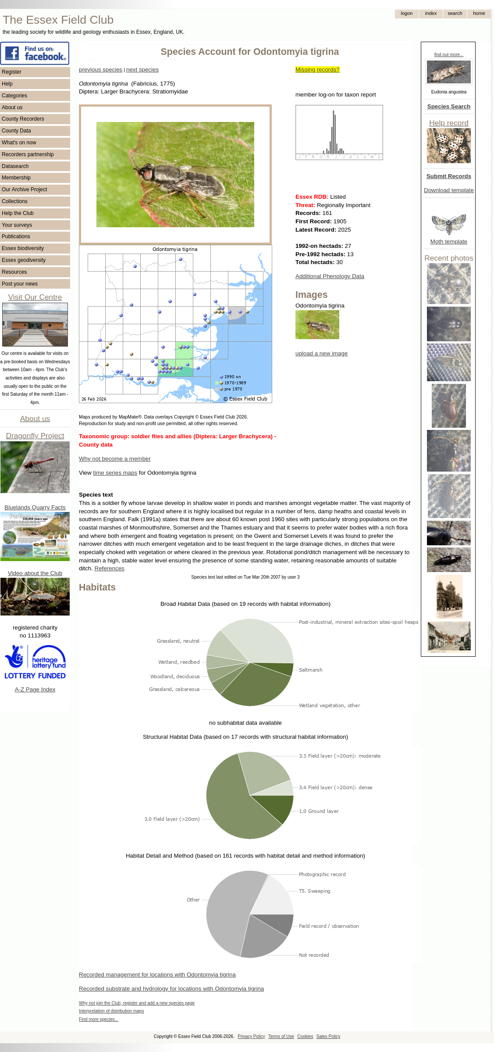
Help (7, 84)
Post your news (20, 284)
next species (142, 69)
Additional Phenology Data (329, 276)
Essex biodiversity (23, 248)
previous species (100, 69)
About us (12, 107)
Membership (16, 178)
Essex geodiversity (24, 260)
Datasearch (15, 166)
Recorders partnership (28, 154)
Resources (14, 272)
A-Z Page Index (35, 689)
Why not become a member (115, 458)
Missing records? (317, 69)
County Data (16, 131)
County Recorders (23, 119)
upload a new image (321, 353)
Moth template (448, 241)
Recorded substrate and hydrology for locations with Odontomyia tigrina (171, 988)
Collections (15, 201)
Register (11, 72)
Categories (14, 96)
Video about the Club (35, 573)
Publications (16, 236)
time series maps (115, 472)
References (109, 568)
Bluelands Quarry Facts (34, 507)
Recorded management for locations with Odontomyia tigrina (157, 974)
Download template (449, 190)
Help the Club (18, 213)
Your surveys (17, 225)
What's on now (19, 143)
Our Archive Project (24, 189)
